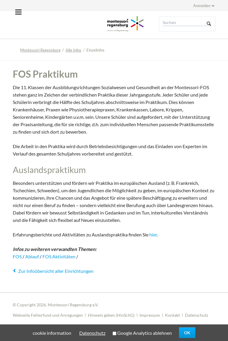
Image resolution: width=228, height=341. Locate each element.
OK (187, 332)
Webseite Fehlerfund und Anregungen (48, 315)
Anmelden (201, 5)
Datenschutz (196, 315)
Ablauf (32, 256)
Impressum (150, 315)
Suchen (209, 24)
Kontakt (172, 315)
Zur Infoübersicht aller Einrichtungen (56, 271)
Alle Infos (73, 50)
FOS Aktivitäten (58, 256)
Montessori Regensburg (40, 50)
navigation (18, 12)
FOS (17, 256)
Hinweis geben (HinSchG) (111, 315)
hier (153, 234)
